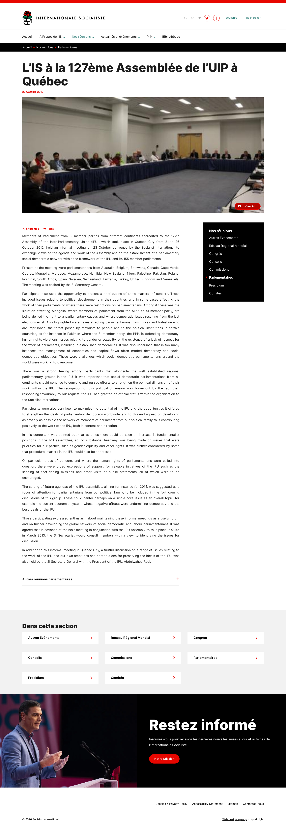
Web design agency (234, 819)
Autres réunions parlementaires (47, 581)
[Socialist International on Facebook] (216, 18)
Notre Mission (164, 760)
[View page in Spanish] (190, 18)
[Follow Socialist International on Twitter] (207, 18)
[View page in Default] (184, 18)
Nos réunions (220, 232)
